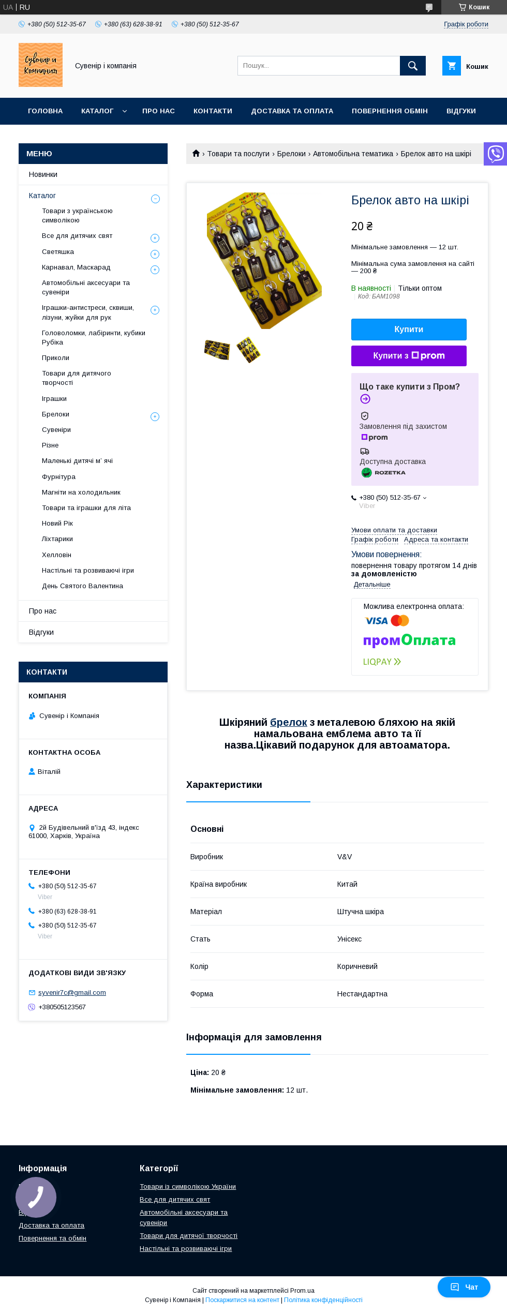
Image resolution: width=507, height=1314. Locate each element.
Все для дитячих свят (77, 236)
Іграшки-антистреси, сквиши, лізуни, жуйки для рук (88, 312)
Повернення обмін (390, 111)
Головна (45, 111)
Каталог (97, 111)
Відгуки (461, 111)
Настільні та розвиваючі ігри (88, 570)
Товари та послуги (238, 154)
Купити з (408, 356)
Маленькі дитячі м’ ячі (77, 461)
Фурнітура (59, 477)
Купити (409, 329)
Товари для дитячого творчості (76, 377)
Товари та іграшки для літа (86, 508)
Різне (50, 445)
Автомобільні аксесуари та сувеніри (86, 287)
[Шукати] (413, 66)
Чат (464, 1287)
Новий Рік (57, 523)
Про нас (158, 111)
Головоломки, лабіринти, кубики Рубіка (93, 337)
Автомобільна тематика (353, 154)
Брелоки (291, 154)
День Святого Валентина (82, 586)
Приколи (55, 358)
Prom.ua (302, 1290)
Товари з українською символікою (77, 215)
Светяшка (58, 252)
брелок (288, 722)
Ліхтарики (57, 539)
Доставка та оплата (292, 111)
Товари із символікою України (188, 1186)
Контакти (212, 111)
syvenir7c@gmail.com (72, 992)
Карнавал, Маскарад (76, 267)
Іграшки (54, 398)
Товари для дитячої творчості (188, 1236)
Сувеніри (56, 430)
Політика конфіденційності (323, 1300)
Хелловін (56, 555)
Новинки (43, 174)
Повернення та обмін (52, 1238)
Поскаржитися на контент (242, 1300)
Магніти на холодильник (81, 492)
